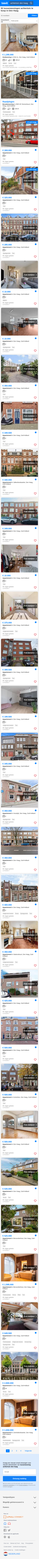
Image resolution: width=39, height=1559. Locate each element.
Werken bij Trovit (15, 1543)
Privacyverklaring (23, 1485)
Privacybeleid (29, 1543)
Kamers (19, 1507)
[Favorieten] (36, 3)
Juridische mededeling (8, 1485)
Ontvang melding (19, 1478)
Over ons (6, 1543)
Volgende (28, 1451)
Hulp (22, 1543)
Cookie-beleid (7, 1546)
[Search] (31, 3)
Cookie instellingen (20, 1550)
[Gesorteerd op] (24, 21)
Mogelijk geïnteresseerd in (19, 1502)
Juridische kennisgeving (19, 1546)
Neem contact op (8, 1550)
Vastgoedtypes (19, 1497)
